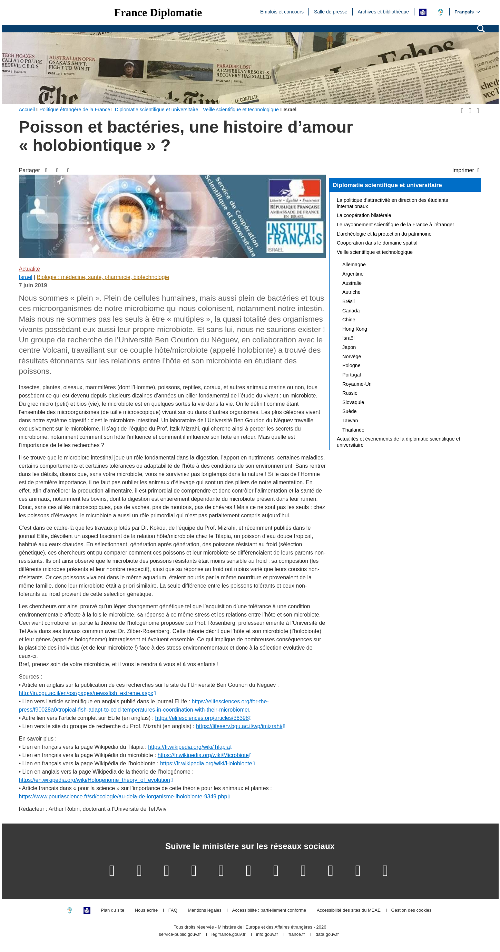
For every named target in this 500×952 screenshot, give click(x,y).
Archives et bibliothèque (383, 11)
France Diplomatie (158, 12)
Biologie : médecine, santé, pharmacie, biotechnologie (103, 277)
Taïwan (350, 420)
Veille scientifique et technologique (375, 252)
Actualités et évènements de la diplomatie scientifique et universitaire (398, 442)
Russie (349, 393)
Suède (349, 411)
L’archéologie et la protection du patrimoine (384, 234)
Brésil (348, 301)
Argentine (353, 274)
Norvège (351, 356)
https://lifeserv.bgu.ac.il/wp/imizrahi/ (239, 726)
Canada (351, 310)
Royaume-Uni (357, 384)
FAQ (172, 910)
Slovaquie (353, 402)
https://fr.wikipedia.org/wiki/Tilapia (189, 747)
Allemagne (354, 264)
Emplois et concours (282, 11)
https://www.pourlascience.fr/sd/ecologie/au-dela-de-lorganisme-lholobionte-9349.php (123, 796)
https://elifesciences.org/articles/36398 (202, 718)
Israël (25, 277)
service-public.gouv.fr (180, 935)
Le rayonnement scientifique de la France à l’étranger (395, 224)
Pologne (351, 365)
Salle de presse (330, 11)
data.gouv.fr (327, 935)
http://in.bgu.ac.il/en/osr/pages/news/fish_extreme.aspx (86, 693)
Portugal (351, 374)
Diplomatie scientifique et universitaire (387, 185)
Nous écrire (146, 910)
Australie (352, 283)
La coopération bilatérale (364, 215)
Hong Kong (354, 329)
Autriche (351, 292)
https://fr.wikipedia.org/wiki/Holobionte (206, 763)
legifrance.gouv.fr (229, 935)
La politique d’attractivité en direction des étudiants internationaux (392, 203)
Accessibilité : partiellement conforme (269, 910)
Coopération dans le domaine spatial (377, 243)
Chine (348, 319)
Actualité (29, 269)
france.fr (296, 935)
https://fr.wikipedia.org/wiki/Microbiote (203, 755)
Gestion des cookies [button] (411, 910)
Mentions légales (205, 910)
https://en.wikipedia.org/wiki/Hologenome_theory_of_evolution (94, 780)
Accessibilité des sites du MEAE (349, 910)
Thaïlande (353, 430)
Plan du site (112, 910)
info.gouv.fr (267, 935)
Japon (349, 347)
